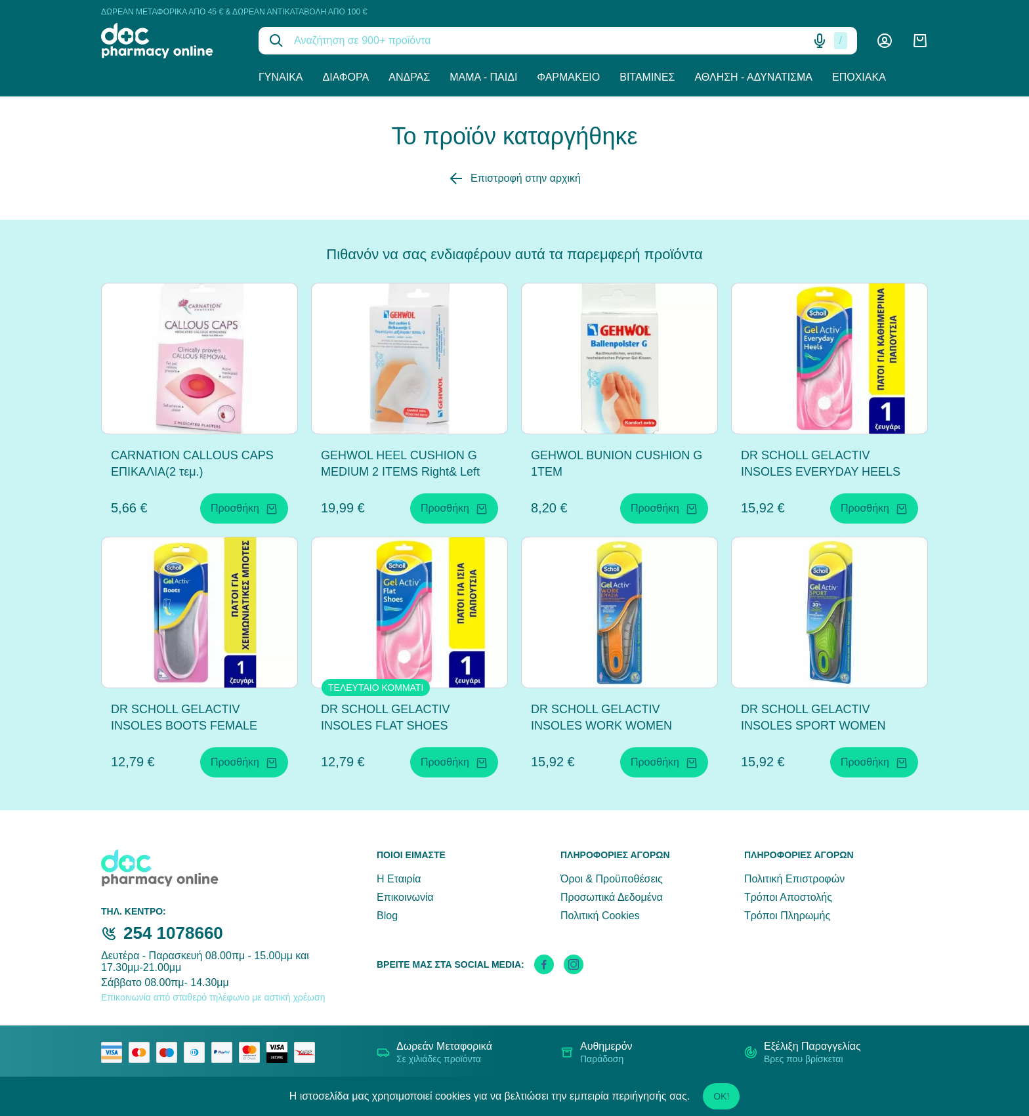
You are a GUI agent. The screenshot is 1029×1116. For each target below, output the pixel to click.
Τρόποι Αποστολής (788, 897)
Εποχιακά (859, 77)
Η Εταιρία (399, 878)
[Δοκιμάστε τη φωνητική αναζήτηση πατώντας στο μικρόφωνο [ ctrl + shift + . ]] (820, 41)
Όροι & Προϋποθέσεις (611, 878)
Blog (387, 915)
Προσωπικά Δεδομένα (611, 897)
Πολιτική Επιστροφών (794, 878)
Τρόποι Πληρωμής (787, 915)
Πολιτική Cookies (600, 915)
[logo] (170, 40)
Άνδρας (409, 77)
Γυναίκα (281, 77)
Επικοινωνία (405, 897)
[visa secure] (280, 1052)
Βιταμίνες (647, 77)
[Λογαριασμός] (884, 41)
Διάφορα (346, 77)
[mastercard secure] (252, 1052)
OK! (721, 1096)
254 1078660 (173, 933)
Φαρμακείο (568, 77)
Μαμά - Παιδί (483, 77)
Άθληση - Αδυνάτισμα (753, 77)
